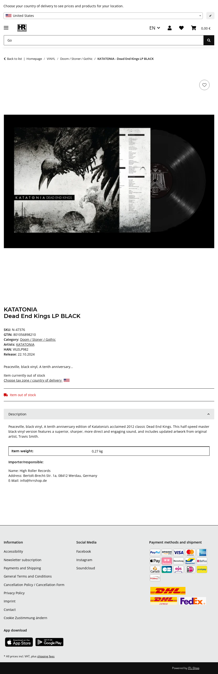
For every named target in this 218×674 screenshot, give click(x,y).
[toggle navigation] (6, 26)
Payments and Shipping (22, 568)
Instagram (84, 560)
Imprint (9, 601)
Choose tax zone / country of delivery (37, 380)
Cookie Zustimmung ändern (25, 618)
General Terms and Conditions (28, 576)
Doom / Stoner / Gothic (38, 339)
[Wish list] (181, 28)
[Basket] (200, 28)
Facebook (83, 551)
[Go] (104, 40)
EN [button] (152, 28)
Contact (10, 609)
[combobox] (103, 15)
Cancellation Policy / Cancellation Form (34, 584)
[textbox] (103, 16)
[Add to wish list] (204, 85)
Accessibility (13, 551)
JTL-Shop (193, 668)
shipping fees (46, 656)
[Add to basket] (7, 73)
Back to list (14, 59)
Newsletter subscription (22, 560)
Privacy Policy (14, 593)
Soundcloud (85, 568)
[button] (169, 28)
